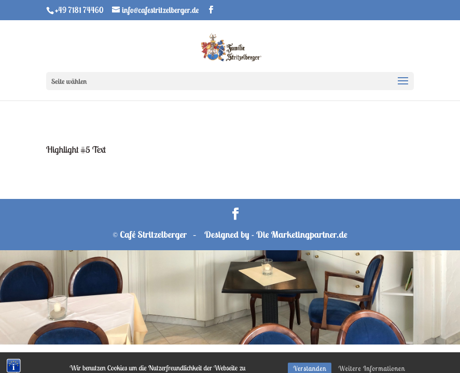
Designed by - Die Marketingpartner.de (275, 234)
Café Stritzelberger (153, 234)
